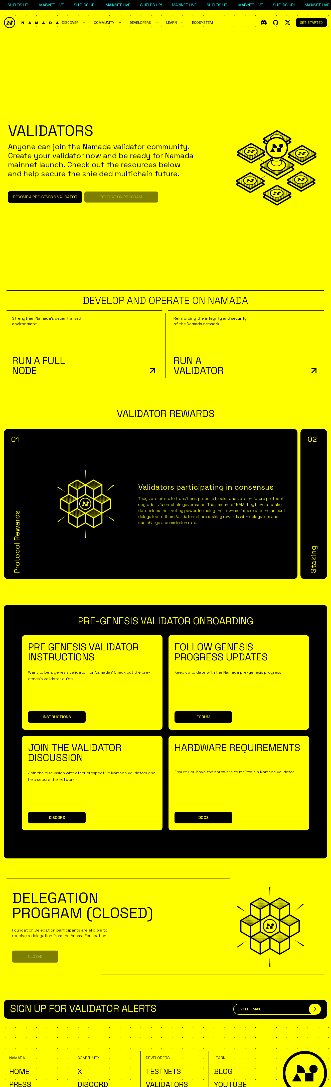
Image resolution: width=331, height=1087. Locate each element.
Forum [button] (203, 716)
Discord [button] (57, 817)
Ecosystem (202, 22)
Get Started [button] (311, 22)
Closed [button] (35, 956)
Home (19, 1071)
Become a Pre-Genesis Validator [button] (45, 197)
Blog (223, 1071)
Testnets (163, 1071)
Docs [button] (203, 817)
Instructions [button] (57, 716)
